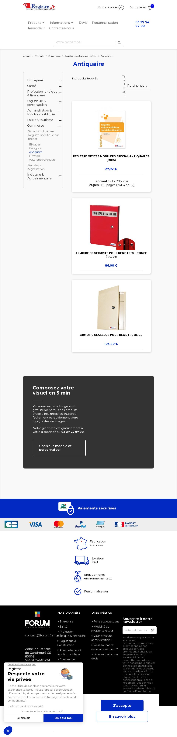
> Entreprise (65, 621)
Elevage (34, 156)
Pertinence (138, 86)
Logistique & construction (37, 103)
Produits (36, 23)
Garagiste (35, 148)
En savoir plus (122, 716)
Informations (62, 23)
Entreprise (35, 80)
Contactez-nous (61, 28)
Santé (31, 86)
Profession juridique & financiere (42, 93)
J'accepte (122, 705)
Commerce (35, 125)
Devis (83, 23)
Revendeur (36, 28)
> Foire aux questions (105, 621)
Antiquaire (36, 152)
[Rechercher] (88, 42)
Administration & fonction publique (41, 112)
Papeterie (34, 165)
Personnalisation (105, 23)
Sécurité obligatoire (41, 131)
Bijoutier (34, 144)
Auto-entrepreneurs (42, 159)
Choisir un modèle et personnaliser (55, 448)
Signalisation (36, 169)
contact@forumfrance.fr (38, 635)
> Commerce (66, 659)
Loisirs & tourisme (40, 120)
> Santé (62, 626)
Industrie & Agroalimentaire (39, 176)
